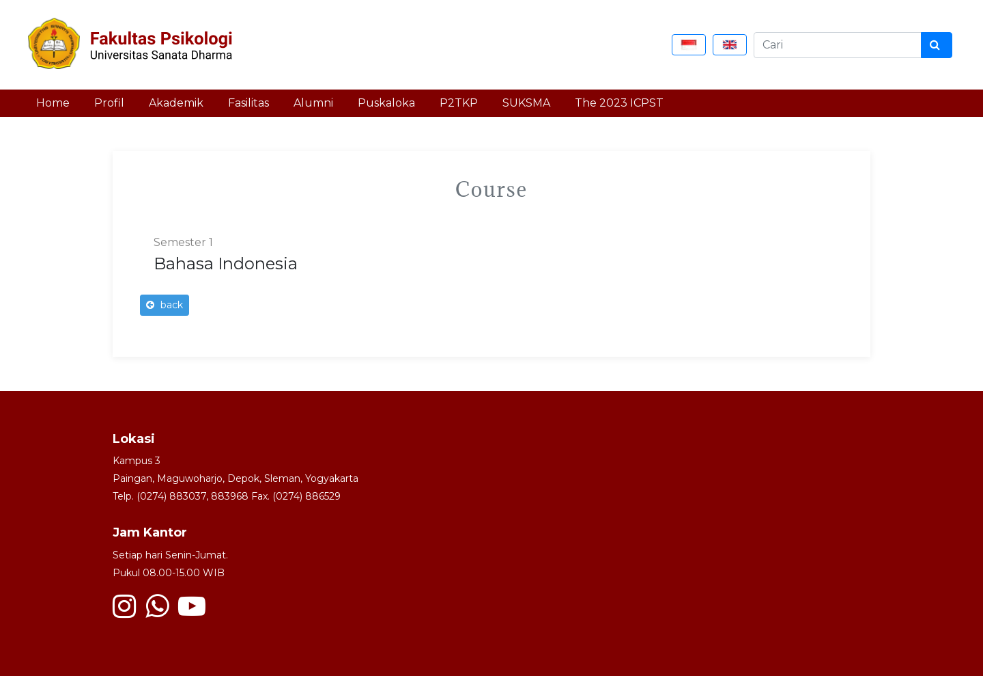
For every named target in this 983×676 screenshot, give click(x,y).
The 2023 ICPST (619, 102)
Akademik (176, 102)
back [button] (164, 305)
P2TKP (459, 102)
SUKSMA (526, 102)
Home (53, 102)
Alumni (313, 102)
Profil (109, 102)
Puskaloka (386, 102)
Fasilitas (248, 102)
